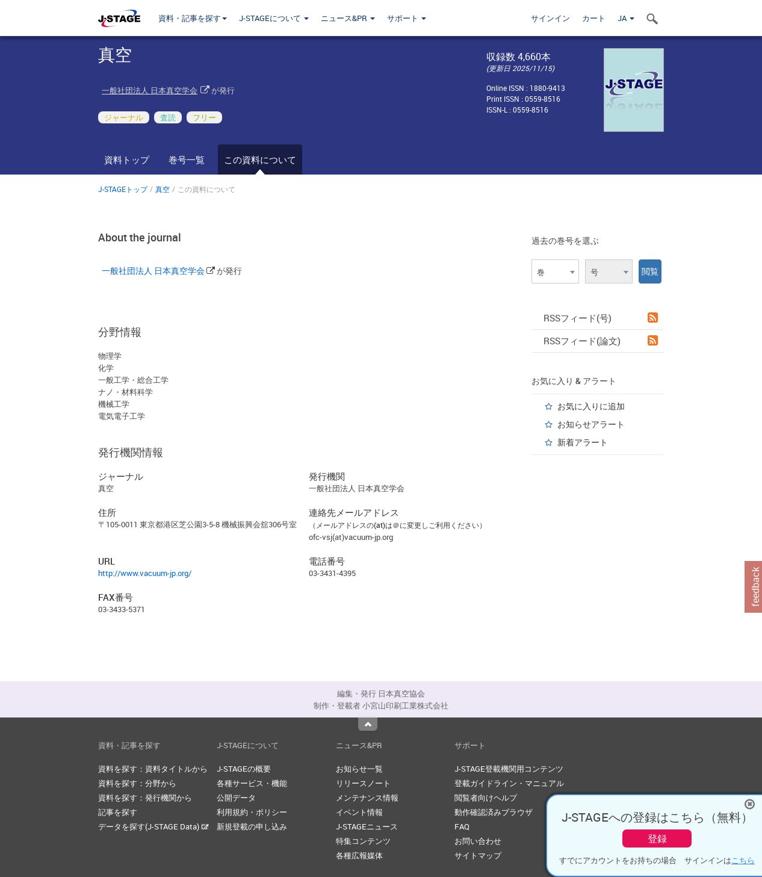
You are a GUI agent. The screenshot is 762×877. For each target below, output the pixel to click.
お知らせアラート (591, 424)
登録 (657, 838)
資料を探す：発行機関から (145, 797)
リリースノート (363, 783)
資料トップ (126, 159)
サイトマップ (477, 855)
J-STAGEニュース (367, 826)
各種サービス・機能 (252, 783)
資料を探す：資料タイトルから (153, 768)
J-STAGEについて (274, 18)
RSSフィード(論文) (601, 341)
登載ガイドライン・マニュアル (509, 783)
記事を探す (117, 812)
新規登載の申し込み (252, 826)
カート (594, 18)
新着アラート (582, 442)
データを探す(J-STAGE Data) (153, 826)
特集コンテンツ (363, 840)
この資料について (260, 159)
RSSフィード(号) (601, 318)
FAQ (461, 826)
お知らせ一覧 (359, 768)
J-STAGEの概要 (244, 768)
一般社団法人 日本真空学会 (149, 90)
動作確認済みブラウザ (493, 812)
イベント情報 (359, 812)
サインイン (550, 18)
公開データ (236, 797)
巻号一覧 (187, 159)
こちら (743, 860)
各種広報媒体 (359, 855)
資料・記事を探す (192, 18)
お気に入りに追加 (591, 406)
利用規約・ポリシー (252, 812)
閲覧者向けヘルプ (485, 797)
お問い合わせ (477, 840)
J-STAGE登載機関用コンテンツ (508, 768)
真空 (162, 189)
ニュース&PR (348, 18)
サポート (406, 18)
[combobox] (555, 271)
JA (626, 18)
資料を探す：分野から (137, 783)
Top (367, 724)
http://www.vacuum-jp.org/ (144, 573)
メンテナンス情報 (367, 797)
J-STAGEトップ (122, 189)
